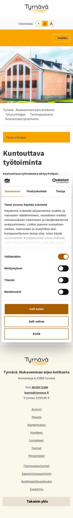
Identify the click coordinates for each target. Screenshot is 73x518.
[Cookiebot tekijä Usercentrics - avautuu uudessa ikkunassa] (52, 180)
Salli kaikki (36, 309)
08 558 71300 (40, 387)
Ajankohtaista (36, 424)
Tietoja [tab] (60, 191)
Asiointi (37, 409)
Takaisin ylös (37, 501)
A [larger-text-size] (51, 23)
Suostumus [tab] (12, 191)
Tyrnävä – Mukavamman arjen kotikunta (28, 110)
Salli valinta (36, 321)
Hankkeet (36, 432)
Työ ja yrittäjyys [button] (16, 137)
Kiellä (36, 333)
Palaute (37, 417)
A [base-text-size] (45, 24)
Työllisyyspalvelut (41, 114)
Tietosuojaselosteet (36, 465)
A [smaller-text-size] (38, 23)
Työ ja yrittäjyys (15, 114)
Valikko (63, 38)
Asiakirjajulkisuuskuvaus (36, 481)
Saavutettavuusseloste (36, 473)
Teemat (36, 448)
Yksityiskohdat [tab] (36, 191)
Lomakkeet (36, 440)
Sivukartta (36, 489)
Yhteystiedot (36, 455)
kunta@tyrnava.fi (36, 392)
